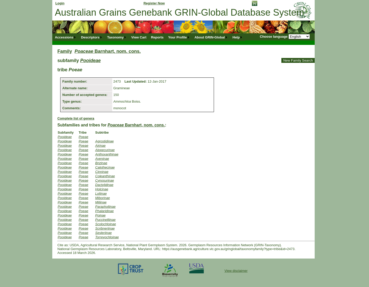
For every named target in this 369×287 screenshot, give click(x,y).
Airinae (100, 145)
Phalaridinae (104, 211)
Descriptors (90, 37)
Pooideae (90, 60)
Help (236, 37)
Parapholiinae (105, 207)
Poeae (83, 137)
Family (64, 51)
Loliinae (101, 193)
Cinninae (101, 172)
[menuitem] (65, 37)
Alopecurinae (105, 150)
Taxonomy (115, 37)
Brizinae (101, 163)
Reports (157, 37)
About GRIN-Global (209, 37)
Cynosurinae (104, 180)
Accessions (64, 37)
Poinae (100, 215)
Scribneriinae (105, 228)
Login (59, 3)
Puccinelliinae (105, 220)
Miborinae (102, 198)
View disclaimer (236, 271)
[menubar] (149, 37)
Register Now (154, 3)
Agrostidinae (104, 141)
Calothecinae (105, 167)
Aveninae (102, 159)
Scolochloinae (105, 224)
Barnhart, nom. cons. (108, 51)
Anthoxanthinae (106, 154)
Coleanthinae (105, 176)
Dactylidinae (104, 185)
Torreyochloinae (107, 237)
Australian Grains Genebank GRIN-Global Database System (179, 12)
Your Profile (177, 37)
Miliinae (101, 202)
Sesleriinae (103, 233)
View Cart (138, 37)
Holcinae (101, 189)
